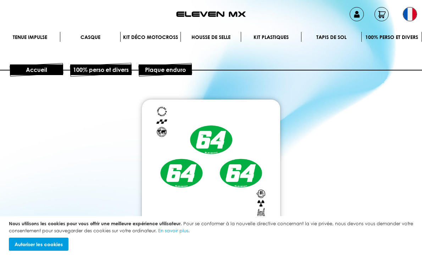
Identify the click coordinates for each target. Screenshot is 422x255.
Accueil (36, 69)
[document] (212, 235)
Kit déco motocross (150, 37)
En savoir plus (173, 230)
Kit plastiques (271, 37)
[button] (410, 14)
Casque (90, 37)
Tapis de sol (331, 37)
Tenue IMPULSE (30, 37)
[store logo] (211, 14)
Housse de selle (211, 37)
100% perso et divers (391, 37)
